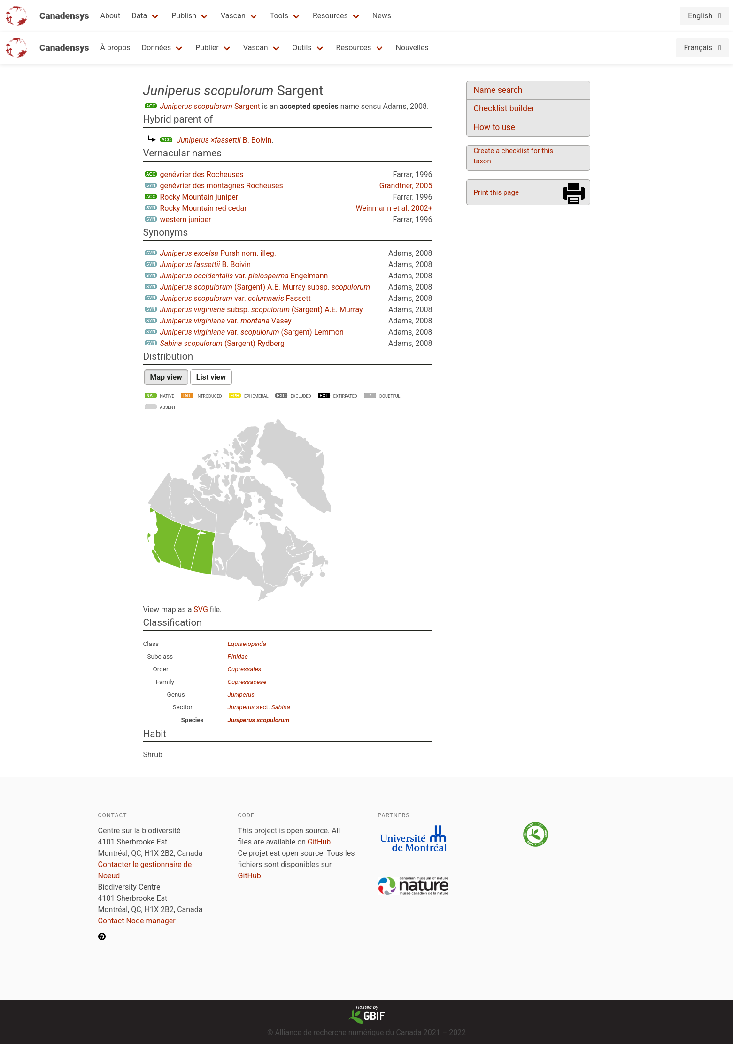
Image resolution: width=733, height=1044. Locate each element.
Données (156, 47)
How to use (494, 127)
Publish (183, 15)
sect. (259, 707)
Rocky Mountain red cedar (203, 208)
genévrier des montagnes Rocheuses (221, 185)
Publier (207, 47)
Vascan (233, 15)
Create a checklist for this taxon (514, 155)
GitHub (319, 841)
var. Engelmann (244, 275)
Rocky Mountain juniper (199, 196)
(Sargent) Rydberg (222, 343)
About (110, 15)
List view (211, 377)
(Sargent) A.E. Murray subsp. (265, 287)
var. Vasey (226, 320)
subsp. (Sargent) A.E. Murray (261, 309)
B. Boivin (224, 140)
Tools (279, 15)
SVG (200, 609)
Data (139, 15)
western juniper (185, 219)
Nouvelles (412, 47)
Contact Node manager (137, 920)
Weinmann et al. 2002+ (393, 208)
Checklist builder (504, 108)
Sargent (210, 106)
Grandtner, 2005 (405, 185)
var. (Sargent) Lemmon (252, 332)
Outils (302, 47)
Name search (498, 90)
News (381, 15)
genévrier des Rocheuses (202, 174)
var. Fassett (235, 298)
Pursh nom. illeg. (218, 253)
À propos (115, 47)
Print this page (496, 192)
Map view (166, 377)
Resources (330, 15)
